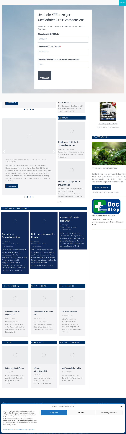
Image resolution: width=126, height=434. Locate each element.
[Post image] (29, 136)
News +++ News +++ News (22, 159)
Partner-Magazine (72, 401)
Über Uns (6, 401)
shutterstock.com (113, 192)
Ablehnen (81, 413)
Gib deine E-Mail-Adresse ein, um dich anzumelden (58, 59)
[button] (121, 407)
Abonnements (39, 401)
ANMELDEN (45, 78)
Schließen (122, 3)
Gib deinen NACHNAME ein (49, 47)
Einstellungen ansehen (109, 413)
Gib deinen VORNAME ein (48, 34)
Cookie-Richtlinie (8, 429)
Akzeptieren (54, 413)
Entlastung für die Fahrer (14, 366)
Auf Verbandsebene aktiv (71, 366)
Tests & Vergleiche (103, 401)
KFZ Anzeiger (9, 159)
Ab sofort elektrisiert (69, 310)
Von (39, 159)
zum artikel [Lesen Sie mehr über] (12, 186)
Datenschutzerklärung (20, 429)
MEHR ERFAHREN (101, 187)
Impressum (31, 429)
